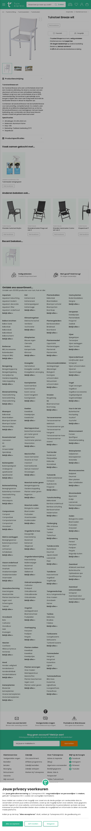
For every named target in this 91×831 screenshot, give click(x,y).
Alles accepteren (13, 824)
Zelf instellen (33, 824)
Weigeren (51, 824)
